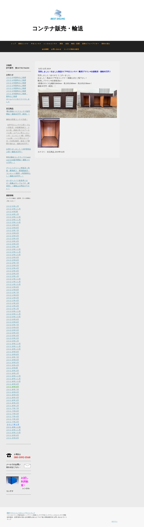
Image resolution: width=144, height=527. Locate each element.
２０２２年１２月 (13, 249)
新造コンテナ (23, 43)
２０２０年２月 (12, 338)
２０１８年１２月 (13, 376)
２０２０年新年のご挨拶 (16, 91)
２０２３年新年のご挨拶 (16, 83)
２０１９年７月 (12, 357)
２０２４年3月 (12, 211)
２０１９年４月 (12, 365)
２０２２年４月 (12, 268)
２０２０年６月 (12, 327)
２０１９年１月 (12, 373)
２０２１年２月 (12, 306)
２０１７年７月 (12, 408)
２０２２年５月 (12, 265)
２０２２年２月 (12, 273)
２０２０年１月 (12, 341)
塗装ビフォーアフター (90, 43)
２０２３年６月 (12, 233)
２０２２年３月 (12, 271)
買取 (61, 43)
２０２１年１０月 (13, 284)
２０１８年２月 (12, 403)
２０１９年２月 (12, 370)
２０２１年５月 (12, 298)
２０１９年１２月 (13, 343)
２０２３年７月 (12, 230)
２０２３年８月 (12, 228)
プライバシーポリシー (18, 513)
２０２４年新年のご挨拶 (16, 80)
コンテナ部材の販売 (71, 49)
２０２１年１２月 (13, 279)
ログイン (114, 521)
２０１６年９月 (12, 435)
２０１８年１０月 (13, 381)
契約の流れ (106, 43)
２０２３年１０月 (13, 222)
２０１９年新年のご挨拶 (17, 94)
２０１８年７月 (12, 389)
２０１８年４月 (12, 397)
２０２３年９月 (12, 225)
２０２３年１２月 (13, 217)
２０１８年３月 (12, 400)
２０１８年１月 (12, 405)
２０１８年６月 (12, 392)
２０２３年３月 (12, 241)
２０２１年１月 (12, 308)
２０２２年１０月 (13, 255)
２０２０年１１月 (13, 314)
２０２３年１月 (12, 246)
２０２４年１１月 (13, 209)
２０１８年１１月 (13, 379)
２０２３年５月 (12, 236)
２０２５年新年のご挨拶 (16, 77)
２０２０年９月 (12, 319)
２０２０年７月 (12, 325)
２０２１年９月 (12, 287)
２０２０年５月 (12, 330)
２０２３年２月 (12, 244)
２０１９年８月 (12, 354)
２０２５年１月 (12, 206)
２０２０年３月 (12, 335)
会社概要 (45, 49)
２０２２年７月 (12, 263)
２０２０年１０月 (13, 317)
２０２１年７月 (12, 292)
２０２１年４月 (12, 300)
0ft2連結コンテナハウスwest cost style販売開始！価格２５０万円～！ (18, 160)
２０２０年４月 (12, 333)
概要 (8, 513)
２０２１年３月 (12, 303)
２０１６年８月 (12, 438)
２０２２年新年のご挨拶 (16, 85)
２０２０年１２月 (13, 311)
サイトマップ (30, 513)
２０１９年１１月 (13, 346)
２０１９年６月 (12, 360)
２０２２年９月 (12, 257)
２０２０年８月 (12, 322)
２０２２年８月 (12, 260)
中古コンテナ (36, 43)
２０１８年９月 (12, 384)
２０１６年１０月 (13, 432)
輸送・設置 (75, 43)
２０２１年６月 (12, 295)
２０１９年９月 (12, 352)
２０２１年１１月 (13, 282)
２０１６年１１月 (13, 430)
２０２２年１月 (12, 276)
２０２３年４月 (12, 238)
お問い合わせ (56, 49)
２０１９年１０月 (13, 349)
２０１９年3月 (12, 368)
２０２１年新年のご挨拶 (16, 88)
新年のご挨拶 (11, 96)
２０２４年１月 (12, 214)
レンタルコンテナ (50, 43)
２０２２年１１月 (13, 252)
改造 (67, 43)
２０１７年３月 (12, 419)
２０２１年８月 (12, 290)
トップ (13, 43)
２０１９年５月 (12, 362)
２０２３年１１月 (13, 220)
